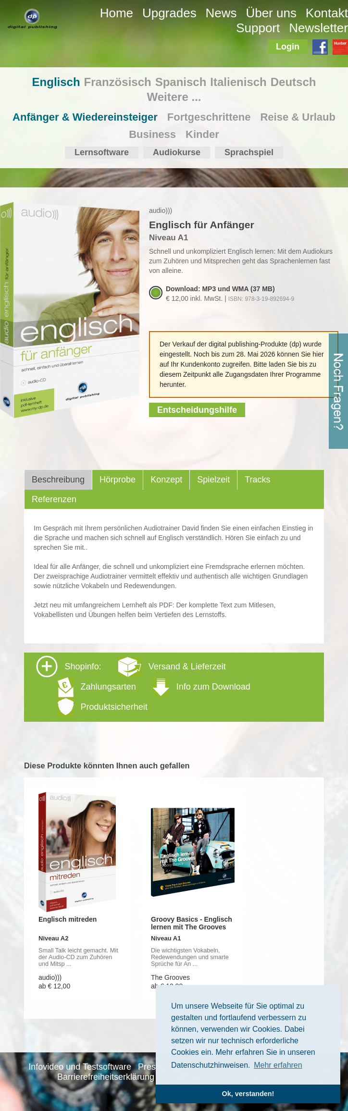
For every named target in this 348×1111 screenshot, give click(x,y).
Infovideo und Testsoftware (79, 1067)
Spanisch (181, 81)
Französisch (117, 81)
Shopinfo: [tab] (143, 686)
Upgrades (169, 13)
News (221, 13)
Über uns (271, 13)
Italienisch (238, 81)
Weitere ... (174, 96)
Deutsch (293, 81)
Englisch (56, 81)
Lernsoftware (102, 152)
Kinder (202, 134)
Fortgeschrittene (209, 117)
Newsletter (318, 28)
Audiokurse (176, 152)
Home (116, 13)
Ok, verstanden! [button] (248, 1094)
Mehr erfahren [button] (278, 1065)
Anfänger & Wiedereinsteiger (85, 117)
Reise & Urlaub (298, 117)
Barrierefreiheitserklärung (105, 1077)
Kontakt (327, 13)
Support (258, 28)
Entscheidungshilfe (197, 410)
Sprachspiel (248, 152)
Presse (151, 1067)
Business (152, 134)
